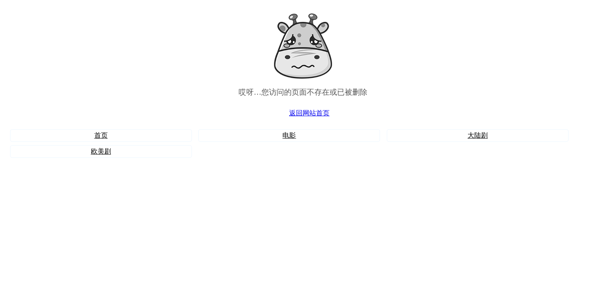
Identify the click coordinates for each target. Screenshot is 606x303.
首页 (101, 135)
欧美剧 (101, 151)
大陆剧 (478, 135)
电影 (289, 135)
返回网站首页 (309, 113)
